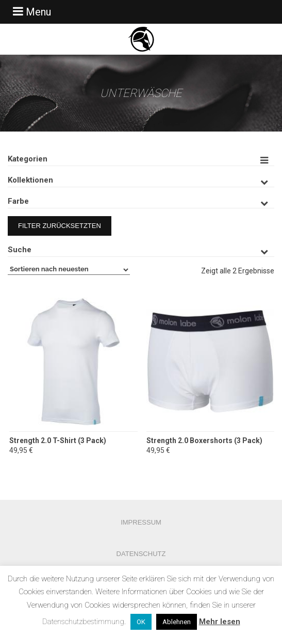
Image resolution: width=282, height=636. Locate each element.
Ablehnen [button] (176, 622)
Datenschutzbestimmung (83, 621)
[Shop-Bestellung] (69, 270)
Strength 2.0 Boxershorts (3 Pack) (204, 440)
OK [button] (141, 622)
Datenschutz (141, 554)
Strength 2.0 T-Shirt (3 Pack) (57, 440)
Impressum (141, 522)
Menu (30, 11)
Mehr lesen (219, 621)
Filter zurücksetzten (59, 226)
